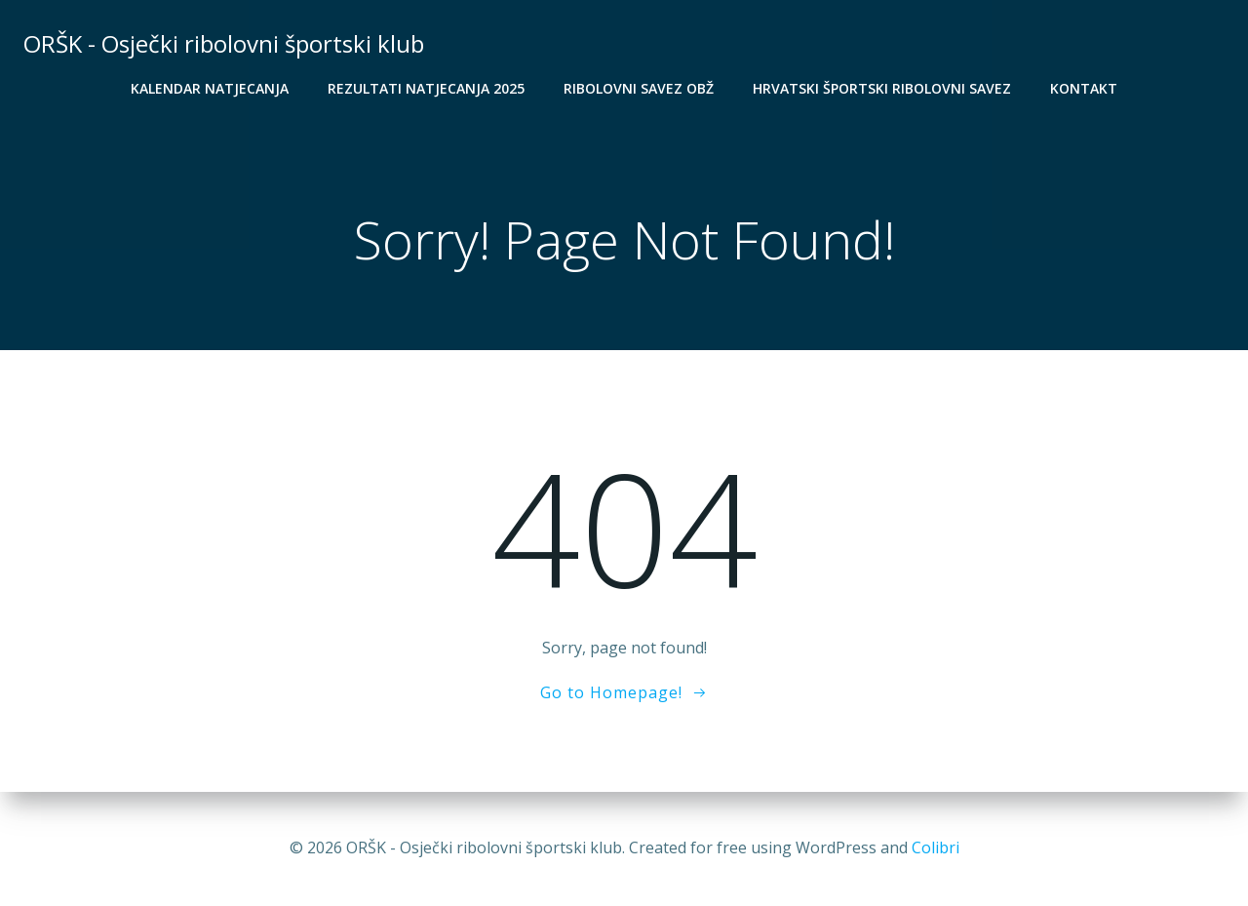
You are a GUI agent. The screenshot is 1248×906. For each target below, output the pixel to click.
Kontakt (1083, 88)
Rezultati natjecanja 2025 (426, 88)
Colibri (935, 847)
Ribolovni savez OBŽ (639, 88)
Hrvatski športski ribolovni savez (882, 88)
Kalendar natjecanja (210, 88)
